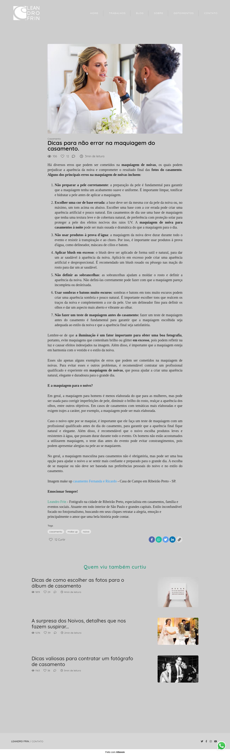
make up (73, 531)
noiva (86, 531)
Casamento (54, 138)
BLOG (140, 13)
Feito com (115, 752)
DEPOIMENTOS (184, 13)
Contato (37, 741)
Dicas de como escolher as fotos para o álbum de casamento (78, 583)
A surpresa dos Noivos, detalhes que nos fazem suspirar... (79, 624)
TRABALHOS (117, 13)
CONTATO (211, 13)
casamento (55, 531)
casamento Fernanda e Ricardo (95, 481)
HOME (94, 13)
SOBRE (158, 13)
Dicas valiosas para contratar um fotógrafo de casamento (82, 661)
